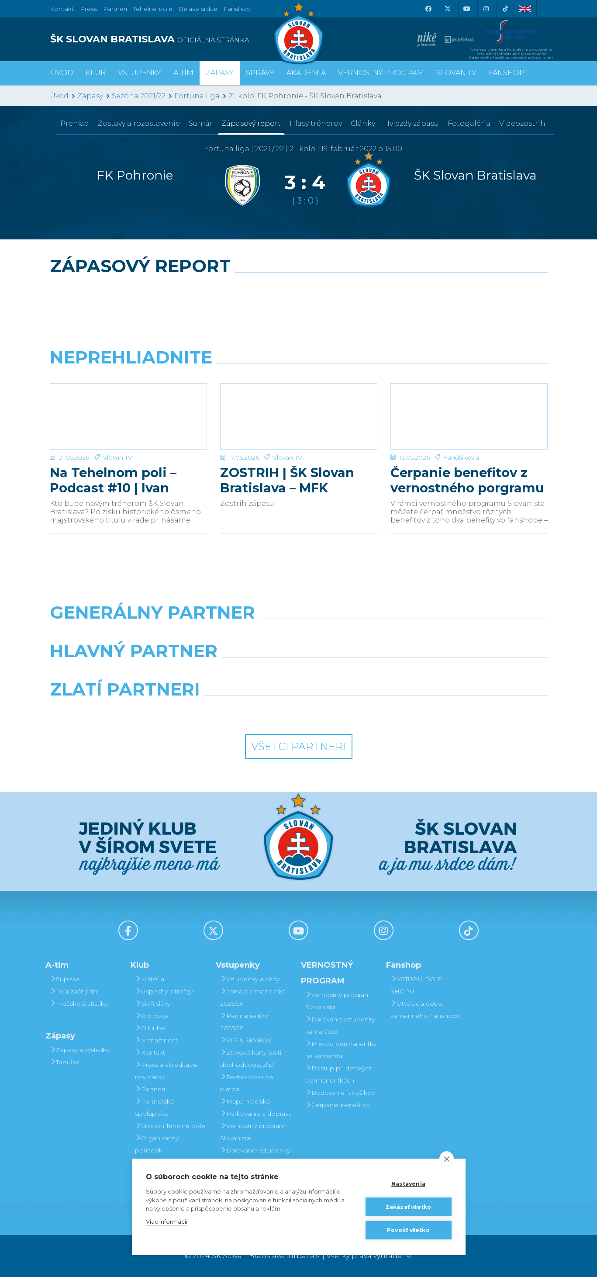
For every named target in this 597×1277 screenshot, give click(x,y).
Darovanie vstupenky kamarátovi (255, 1156)
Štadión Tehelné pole (170, 1126)
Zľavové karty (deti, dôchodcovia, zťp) (251, 1059)
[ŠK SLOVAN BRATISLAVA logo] (171, 39)
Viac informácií (166, 1221)
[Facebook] (428, 8)
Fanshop (237, 9)
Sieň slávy (152, 1003)
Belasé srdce (198, 9)
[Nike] (298, 635)
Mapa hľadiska (245, 1101)
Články (363, 123)
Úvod (62, 73)
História (149, 979)
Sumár (201, 123)
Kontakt (150, 1052)
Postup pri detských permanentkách (339, 1074)
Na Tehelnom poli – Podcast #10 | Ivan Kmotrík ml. (113, 480)
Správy (260, 73)
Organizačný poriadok (157, 1144)
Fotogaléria (469, 123)
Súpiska (64, 979)
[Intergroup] (234, 712)
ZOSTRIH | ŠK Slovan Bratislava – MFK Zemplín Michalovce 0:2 (298, 480)
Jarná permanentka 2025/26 (253, 997)
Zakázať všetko (408, 1207)
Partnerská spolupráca (154, 1107)
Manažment (156, 1040)
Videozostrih (522, 123)
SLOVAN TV (456, 73)
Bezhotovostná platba (246, 1083)
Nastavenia (408, 1183)
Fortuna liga (197, 96)
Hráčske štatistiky (78, 1003)
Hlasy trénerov (316, 123)
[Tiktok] (505, 8)
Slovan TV (117, 457)
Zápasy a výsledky (80, 1050)
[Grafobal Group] (362, 712)
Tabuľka (64, 1062)
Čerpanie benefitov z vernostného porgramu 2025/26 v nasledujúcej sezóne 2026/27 (467, 480)
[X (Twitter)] (447, 8)
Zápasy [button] (220, 73)
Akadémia (306, 73)
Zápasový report (251, 123)
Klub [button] (96, 73)
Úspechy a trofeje (164, 991)
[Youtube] (467, 8)
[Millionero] (362, 673)
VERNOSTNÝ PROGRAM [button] (381, 73)
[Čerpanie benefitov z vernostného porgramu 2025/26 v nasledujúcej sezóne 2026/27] (469, 416)
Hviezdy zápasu (411, 123)
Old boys (151, 1016)
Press (88, 9)
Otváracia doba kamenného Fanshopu (425, 1010)
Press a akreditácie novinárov (166, 1071)
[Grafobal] (234, 673)
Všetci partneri (298, 746)
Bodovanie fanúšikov (340, 1093)
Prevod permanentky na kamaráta (340, 1050)
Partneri (150, 1089)
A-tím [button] (183, 73)
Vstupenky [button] (139, 73)
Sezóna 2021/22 (139, 96)
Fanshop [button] (507, 73)
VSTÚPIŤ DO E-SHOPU (417, 985)
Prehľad (74, 123)
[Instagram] (486, 8)
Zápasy (90, 96)
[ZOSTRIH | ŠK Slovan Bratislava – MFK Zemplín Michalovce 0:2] (298, 416)
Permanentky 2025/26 (244, 1022)
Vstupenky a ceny (250, 979)
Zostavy (139, 123)
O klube (150, 1028)
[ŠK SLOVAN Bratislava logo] (299, 33)
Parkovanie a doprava (256, 1114)
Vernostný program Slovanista (253, 1132)
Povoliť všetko (408, 1230)
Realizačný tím (75, 991)
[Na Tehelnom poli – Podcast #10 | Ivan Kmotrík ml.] (128, 416)
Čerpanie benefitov (337, 1105)
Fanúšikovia (461, 457)
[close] (446, 1158)
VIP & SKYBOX (245, 1040)
